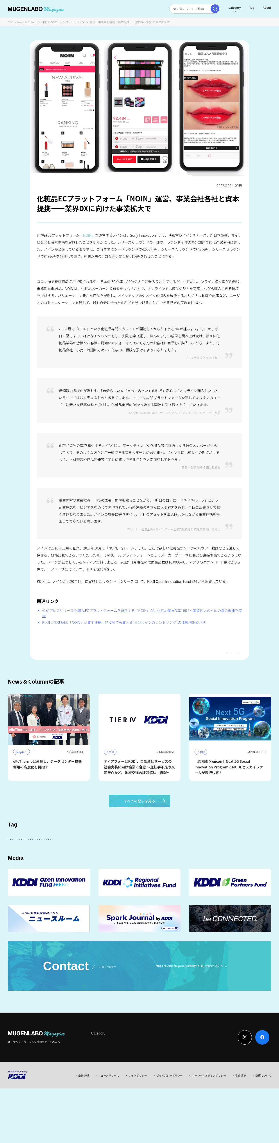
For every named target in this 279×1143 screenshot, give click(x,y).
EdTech (194, 863)
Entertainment (176, 851)
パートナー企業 (147, 851)
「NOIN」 (87, 235)
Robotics (41, 863)
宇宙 (259, 851)
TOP (10, 22)
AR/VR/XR (214, 863)
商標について (263, 1103)
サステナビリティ (67, 863)
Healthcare (19, 863)
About (264, 7)
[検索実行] (212, 8)
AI (12, 851)
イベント (242, 851)
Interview (97, 1069)
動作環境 (240, 1103)
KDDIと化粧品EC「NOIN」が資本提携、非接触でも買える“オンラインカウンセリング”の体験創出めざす (124, 622)
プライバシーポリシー (169, 1103)
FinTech (222, 851)
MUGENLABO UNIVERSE (104, 863)
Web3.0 (134, 863)
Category (232, 7)
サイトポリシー (138, 1103)
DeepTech (201, 851)
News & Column (27, 22)
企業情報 (83, 1103)
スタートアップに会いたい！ (41, 851)
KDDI (124, 851)
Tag (249, 7)
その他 (108, 851)
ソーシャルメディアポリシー (209, 1103)
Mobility (153, 863)
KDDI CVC (174, 863)
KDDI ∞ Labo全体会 (82, 851)
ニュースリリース (108, 1103)
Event (136, 1069)
